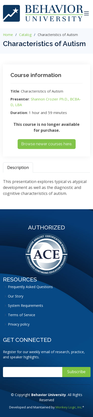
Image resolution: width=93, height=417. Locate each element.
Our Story (15, 296)
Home (8, 34)
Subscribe (76, 371)
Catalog (25, 34)
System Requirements (25, 305)
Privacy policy (19, 324)
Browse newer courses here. (46, 145)
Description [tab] (18, 169)
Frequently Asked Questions (30, 287)
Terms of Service (21, 315)
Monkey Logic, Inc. (69, 407)
